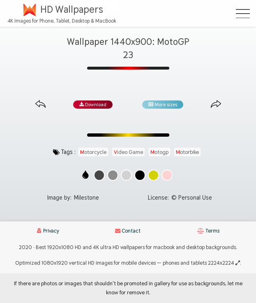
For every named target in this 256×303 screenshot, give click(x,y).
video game (128, 152)
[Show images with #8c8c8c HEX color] (112, 175)
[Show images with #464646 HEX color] (99, 175)
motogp (159, 152)
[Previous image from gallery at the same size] (40, 104)
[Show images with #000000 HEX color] (139, 175)
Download (92, 104)
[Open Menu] (243, 13)
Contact (128, 230)
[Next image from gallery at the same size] (216, 104)
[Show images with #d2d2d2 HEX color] (126, 175)
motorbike (187, 152)
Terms (208, 230)
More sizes (162, 104)
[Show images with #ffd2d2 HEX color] (167, 175)
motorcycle (93, 152)
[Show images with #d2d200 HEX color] (153, 175)
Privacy (48, 230)
